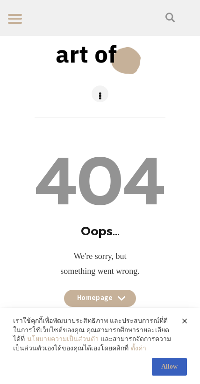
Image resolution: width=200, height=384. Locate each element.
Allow (169, 366)
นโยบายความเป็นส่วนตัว (63, 338)
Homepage (100, 300)
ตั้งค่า (138, 348)
